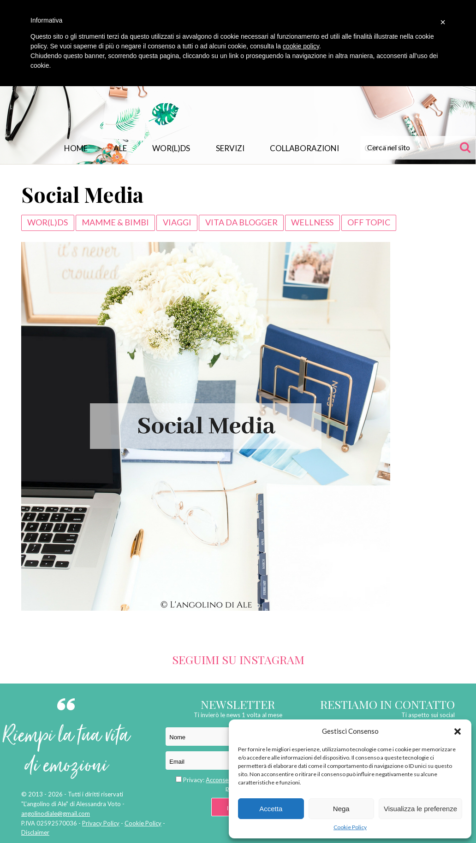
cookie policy (301, 46)
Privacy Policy (100, 823)
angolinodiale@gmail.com (55, 813)
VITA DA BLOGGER (241, 222)
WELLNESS (312, 222)
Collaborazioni (304, 148)
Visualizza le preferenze (420, 809)
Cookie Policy (350, 827)
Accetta (270, 809)
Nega (341, 809)
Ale (120, 148)
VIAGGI (177, 222)
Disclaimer (35, 832)
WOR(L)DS (171, 148)
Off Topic (368, 222)
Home (76, 148)
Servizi (230, 148)
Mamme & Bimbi (115, 222)
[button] (457, 731)
